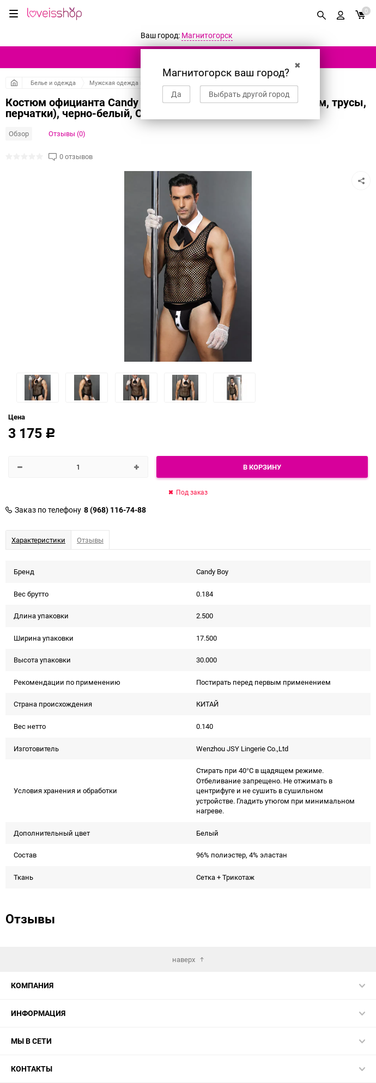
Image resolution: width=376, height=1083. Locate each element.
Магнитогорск (207, 35)
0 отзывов (76, 156)
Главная (14, 82)
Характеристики (38, 540)
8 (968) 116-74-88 (115, 510)
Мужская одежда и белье (125, 82)
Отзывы (90, 540)
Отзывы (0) (67, 133)
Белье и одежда (53, 82)
